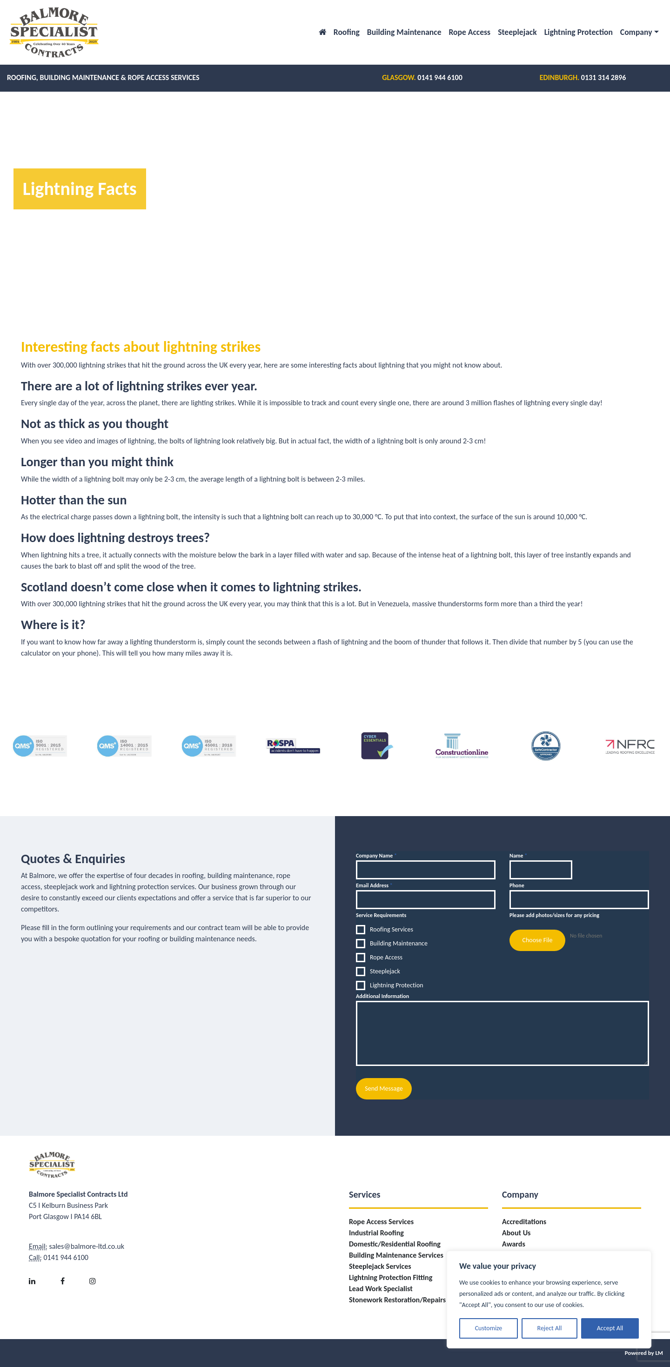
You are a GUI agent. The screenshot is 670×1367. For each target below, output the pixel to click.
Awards (513, 1244)
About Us (516, 1232)
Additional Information (382, 996)
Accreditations (524, 1221)
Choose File (537, 940)
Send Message (383, 1088)
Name (518, 855)
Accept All (610, 1328)
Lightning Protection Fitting (390, 1277)
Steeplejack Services (380, 1266)
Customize (488, 1328)
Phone (516, 885)
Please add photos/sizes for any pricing (554, 915)
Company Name (376, 855)
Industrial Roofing (376, 1232)
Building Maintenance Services (396, 1255)
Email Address (374, 885)
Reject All (549, 1328)
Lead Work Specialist (381, 1288)
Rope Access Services (381, 1221)
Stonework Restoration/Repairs (397, 1299)
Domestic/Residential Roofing (395, 1244)
